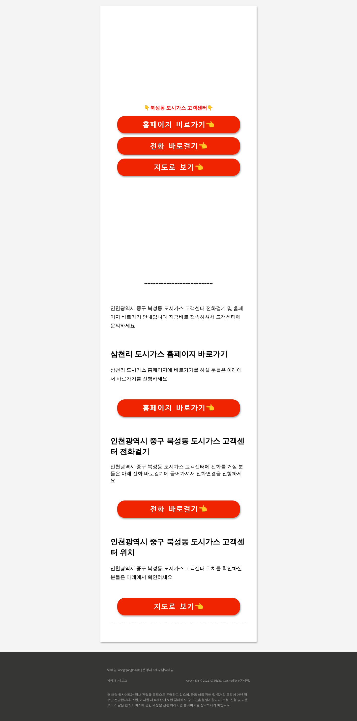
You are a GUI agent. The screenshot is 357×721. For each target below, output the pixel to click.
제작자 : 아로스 (117, 680)
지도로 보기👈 (178, 167)
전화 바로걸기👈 (178, 146)
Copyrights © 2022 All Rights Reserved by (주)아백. (218, 680)
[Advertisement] (178, 64)
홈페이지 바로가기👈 (178, 125)
